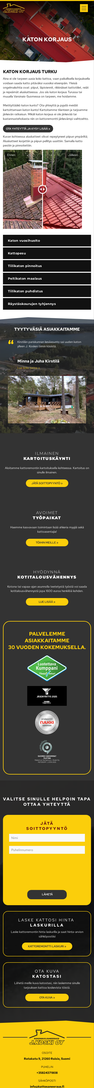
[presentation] (25, 871)
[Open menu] (84, 8)
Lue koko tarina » (28, 368)
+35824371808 (47, 1073)
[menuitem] (47, 273)
